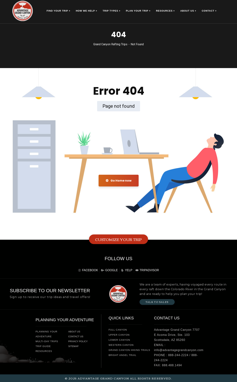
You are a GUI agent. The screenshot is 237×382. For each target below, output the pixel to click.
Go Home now (119, 181)
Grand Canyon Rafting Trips (110, 44)
